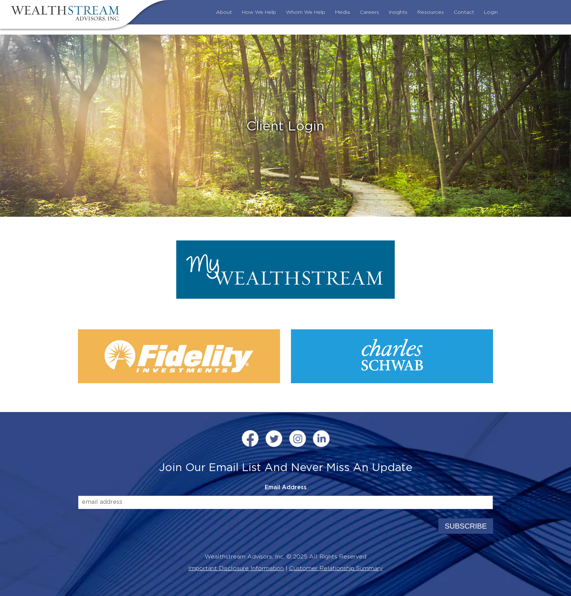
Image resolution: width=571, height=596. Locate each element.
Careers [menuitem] (369, 12)
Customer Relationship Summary (336, 568)
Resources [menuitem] (430, 12)
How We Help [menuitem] (259, 12)
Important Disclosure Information (236, 568)
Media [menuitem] (342, 12)
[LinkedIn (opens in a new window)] (321, 439)
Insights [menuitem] (398, 12)
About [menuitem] (224, 12)
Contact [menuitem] (464, 12)
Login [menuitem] (491, 12)
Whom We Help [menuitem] (305, 12)
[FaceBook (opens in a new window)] (250, 439)
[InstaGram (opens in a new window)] (297, 439)
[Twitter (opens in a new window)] (274, 439)
